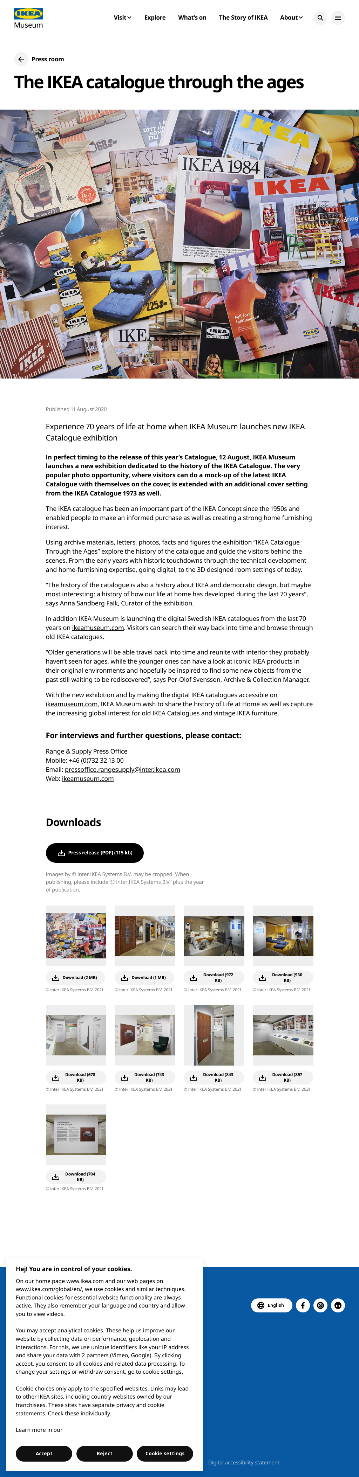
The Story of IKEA (243, 17)
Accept (44, 1453)
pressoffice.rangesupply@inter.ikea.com (122, 769)
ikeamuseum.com (98, 628)
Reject (105, 1453)
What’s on (192, 17)
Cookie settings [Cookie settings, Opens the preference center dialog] (164, 1453)
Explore (155, 17)
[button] (320, 18)
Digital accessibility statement (243, 1462)
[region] (104, 1364)
